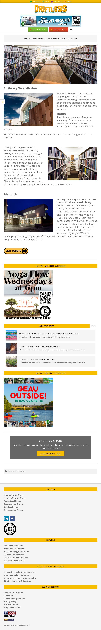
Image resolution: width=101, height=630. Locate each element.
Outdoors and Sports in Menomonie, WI (39, 346)
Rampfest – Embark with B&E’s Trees (37, 359)
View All (94, 326)
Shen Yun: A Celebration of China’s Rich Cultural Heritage (48, 333)
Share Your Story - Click (50, 454)
